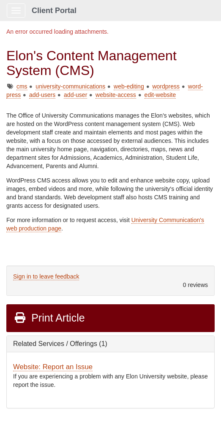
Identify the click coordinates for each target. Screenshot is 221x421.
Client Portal (54, 10)
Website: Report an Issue (53, 367)
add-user (75, 94)
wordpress (166, 86)
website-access (115, 94)
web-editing (129, 86)
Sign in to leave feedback (46, 276)
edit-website (160, 94)
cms (21, 86)
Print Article (49, 318)
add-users (42, 94)
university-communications (70, 86)
